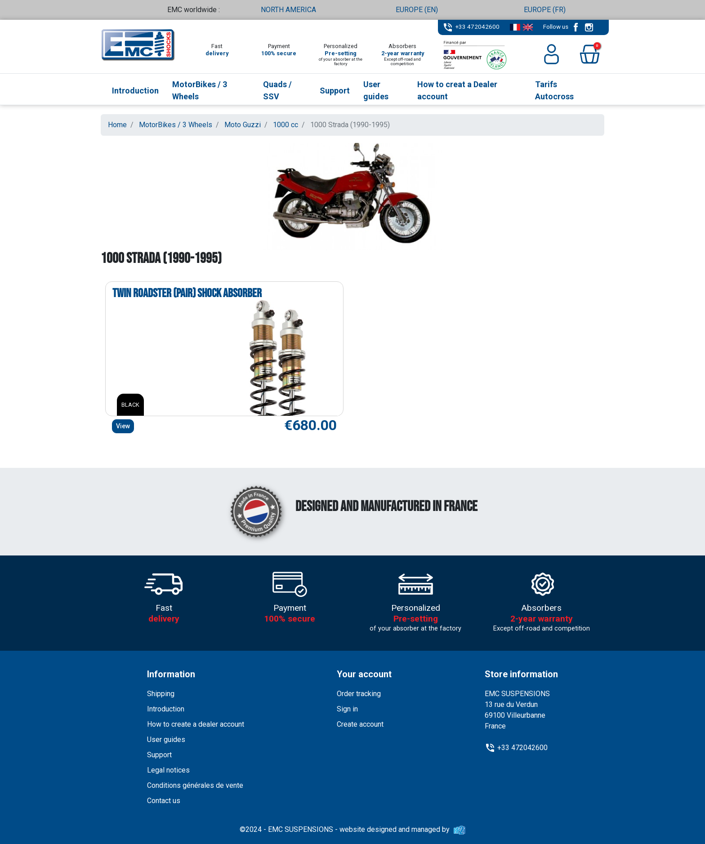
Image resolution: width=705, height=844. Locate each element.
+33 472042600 (477, 26)
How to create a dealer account (195, 724)
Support (159, 755)
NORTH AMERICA (288, 9)
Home (117, 124)
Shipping (160, 693)
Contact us (163, 800)
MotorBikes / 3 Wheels (175, 124)
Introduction (165, 709)
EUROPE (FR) (545, 9)
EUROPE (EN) (417, 9)
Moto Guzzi (242, 124)
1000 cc (285, 124)
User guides (166, 739)
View (123, 426)
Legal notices (168, 770)
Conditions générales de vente (195, 785)
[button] (589, 54)
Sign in (347, 709)
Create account (360, 724)
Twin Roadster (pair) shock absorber (187, 293)
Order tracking (359, 693)
